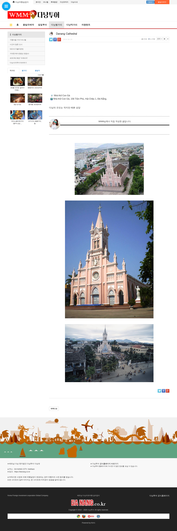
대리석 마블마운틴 (17, 49)
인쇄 (144, 39)
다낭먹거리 (71, 24)
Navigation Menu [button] (5, 5)
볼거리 (24, 70)
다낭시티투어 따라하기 (18, 63)
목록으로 (54, 408)
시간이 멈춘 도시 (16, 44)
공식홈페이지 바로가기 (109, 464)
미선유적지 (64, 2)
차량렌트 (150, 2)
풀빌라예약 (162, 2)
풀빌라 (37, 70)
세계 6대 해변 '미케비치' (19, 58)
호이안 (38, 2)
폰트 (159, 39)
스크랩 (151, 39)
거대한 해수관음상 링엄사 (19, 54)
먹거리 (12, 70)
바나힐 (46, 2)
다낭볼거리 (56, 24)
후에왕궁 (54, 2)
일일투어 (42, 24)
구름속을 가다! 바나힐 (18, 40)
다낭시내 (73, 2)
